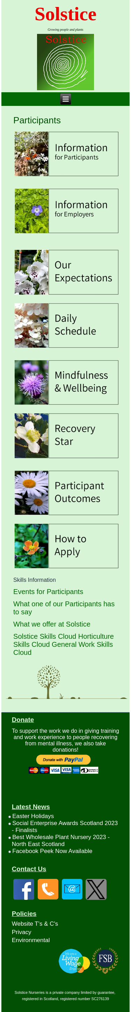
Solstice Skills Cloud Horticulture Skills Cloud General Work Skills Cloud (63, 644)
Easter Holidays (33, 816)
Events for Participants (48, 591)
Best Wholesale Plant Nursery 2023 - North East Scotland (61, 840)
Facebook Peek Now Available (52, 851)
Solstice (65, 13)
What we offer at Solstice (51, 624)
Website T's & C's (35, 923)
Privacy (21, 932)
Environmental (31, 940)
